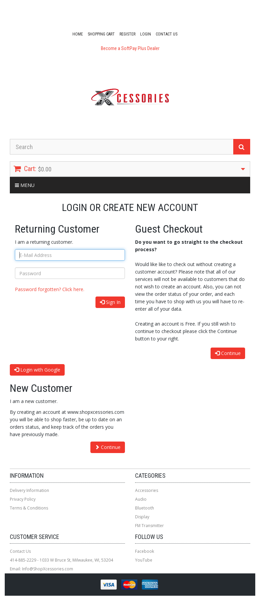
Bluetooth (144, 508)
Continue (228, 353)
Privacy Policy (23, 499)
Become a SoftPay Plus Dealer (130, 48)
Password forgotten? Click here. (49, 289)
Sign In (110, 302)
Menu (25, 185)
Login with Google (37, 369)
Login (145, 34)
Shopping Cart (101, 34)
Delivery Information (29, 490)
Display (142, 517)
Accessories (146, 490)
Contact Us (166, 34)
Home (77, 34)
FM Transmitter (149, 525)
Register (127, 34)
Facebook (144, 551)
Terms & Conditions (29, 508)
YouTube (143, 560)
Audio (141, 499)
